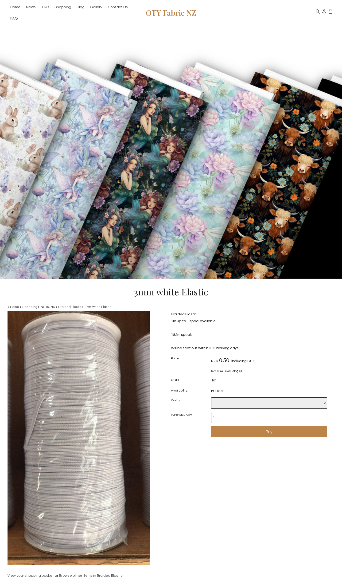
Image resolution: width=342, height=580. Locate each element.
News (31, 7)
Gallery (96, 7)
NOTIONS (48, 307)
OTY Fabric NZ (171, 13)
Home (15, 7)
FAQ (14, 18)
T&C (45, 7)
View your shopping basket (31, 575)
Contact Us (118, 7)
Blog (81, 7)
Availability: (179, 390)
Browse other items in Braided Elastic (91, 575)
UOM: (175, 380)
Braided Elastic (70, 307)
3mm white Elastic (98, 307)
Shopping (62, 7)
